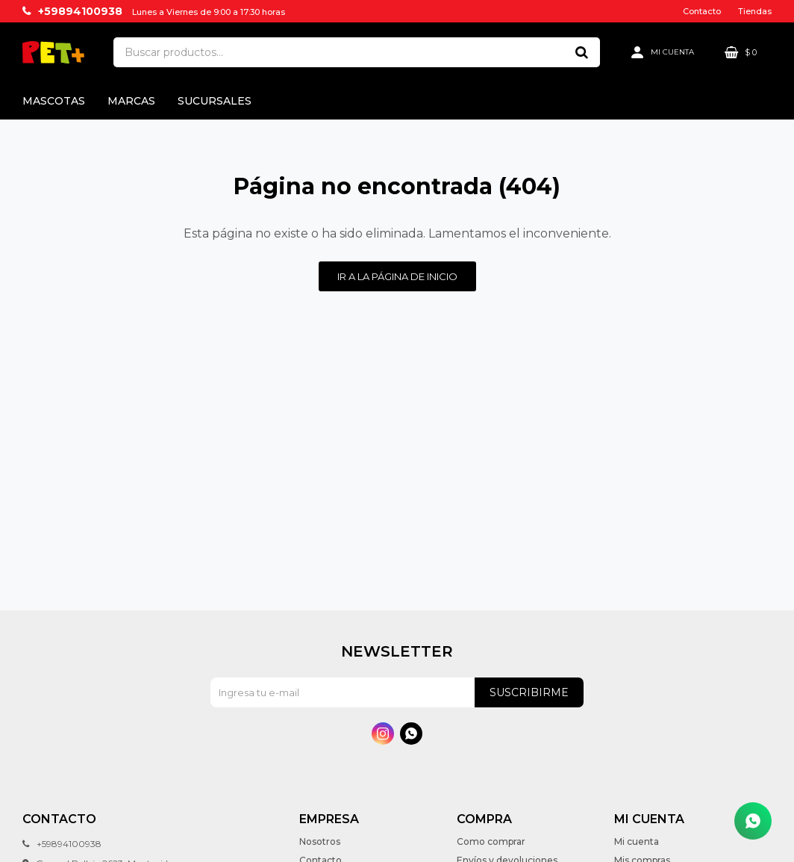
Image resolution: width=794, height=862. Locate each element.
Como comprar (491, 841)
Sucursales (214, 101)
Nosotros (319, 841)
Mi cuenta (636, 841)
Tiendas (755, 11)
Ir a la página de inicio (397, 276)
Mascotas (53, 101)
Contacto (702, 11)
